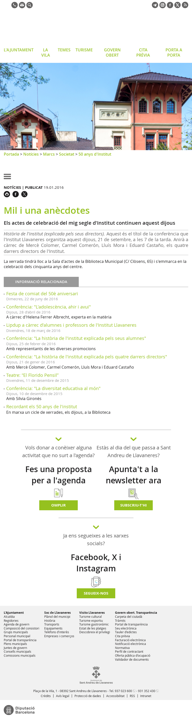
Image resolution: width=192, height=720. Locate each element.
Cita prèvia (122, 636)
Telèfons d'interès (56, 632)
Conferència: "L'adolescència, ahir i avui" (48, 307)
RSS (132, 696)
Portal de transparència (20, 640)
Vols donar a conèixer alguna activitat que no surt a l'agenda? (58, 451)
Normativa (122, 648)
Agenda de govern (16, 624)
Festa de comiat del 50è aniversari (42, 294)
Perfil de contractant (129, 651)
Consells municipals (17, 651)
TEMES (64, 50)
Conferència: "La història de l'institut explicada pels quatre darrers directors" (86, 357)
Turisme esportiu (91, 620)
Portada (11, 154)
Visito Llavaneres (92, 613)
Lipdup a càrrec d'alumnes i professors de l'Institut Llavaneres (71, 325)
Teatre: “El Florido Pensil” (32, 375)
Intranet (145, 696)
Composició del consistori (21, 628)
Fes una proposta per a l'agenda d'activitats (58, 480)
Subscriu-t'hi (133, 505)
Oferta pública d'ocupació (132, 655)
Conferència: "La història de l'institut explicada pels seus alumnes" (76, 338)
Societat (66, 154)
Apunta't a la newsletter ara (134, 475)
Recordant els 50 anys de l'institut (41, 407)
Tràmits (120, 620)
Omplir (58, 505)
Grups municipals (16, 632)
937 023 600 (123, 691)
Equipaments (53, 628)
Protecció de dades (87, 696)
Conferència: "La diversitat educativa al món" (53, 388)
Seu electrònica (125, 628)
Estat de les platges (92, 628)
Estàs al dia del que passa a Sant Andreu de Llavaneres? (133, 451)
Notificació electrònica (130, 644)
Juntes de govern (15, 648)
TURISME (84, 50)
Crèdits (46, 696)
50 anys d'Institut (94, 154)
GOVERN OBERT (112, 52)
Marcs (49, 154)
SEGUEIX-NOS (96, 593)
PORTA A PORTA (174, 52)
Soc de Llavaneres (57, 613)
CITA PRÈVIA (143, 52)
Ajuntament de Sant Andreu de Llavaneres (44, 28)
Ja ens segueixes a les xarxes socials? (96, 539)
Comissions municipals (20, 655)
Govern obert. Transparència (136, 613)
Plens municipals (15, 644)
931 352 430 (146, 691)
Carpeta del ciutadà (128, 616)
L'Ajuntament (14, 613)
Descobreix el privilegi (94, 632)
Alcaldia (9, 616)
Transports (51, 624)
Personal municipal (17, 636)
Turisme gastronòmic (94, 624)
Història (49, 620)
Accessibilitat (115, 696)
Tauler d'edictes (126, 632)
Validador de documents (132, 659)
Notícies (31, 154)
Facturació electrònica (130, 640)
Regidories (11, 620)
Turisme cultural (90, 616)
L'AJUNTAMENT (19, 50)
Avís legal (62, 696)
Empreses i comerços (59, 636)
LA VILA (45, 52)
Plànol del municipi (57, 616)
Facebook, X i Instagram (96, 563)
